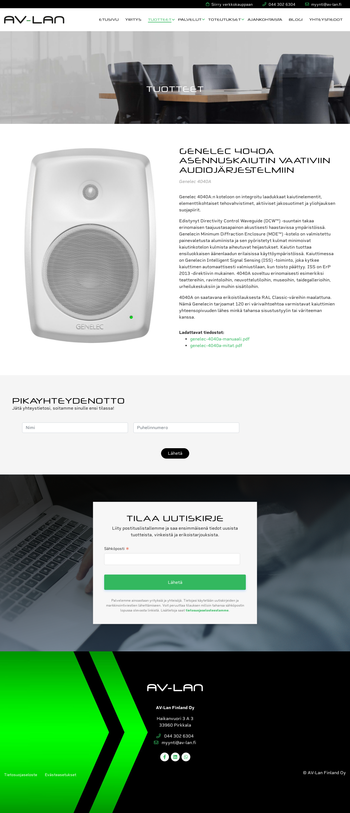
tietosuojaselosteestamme (207, 610)
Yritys (133, 19)
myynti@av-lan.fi (175, 742)
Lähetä (175, 453)
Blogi (296, 19)
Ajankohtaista (264, 19)
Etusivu (109, 19)
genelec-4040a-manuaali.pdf (220, 339)
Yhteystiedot (326, 19)
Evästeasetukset (60, 775)
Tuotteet (159, 19)
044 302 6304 (175, 736)
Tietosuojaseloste (20, 775)
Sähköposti (116, 549)
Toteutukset (224, 19)
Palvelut (190, 19)
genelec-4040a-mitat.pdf (216, 345)
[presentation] (286, 427)
